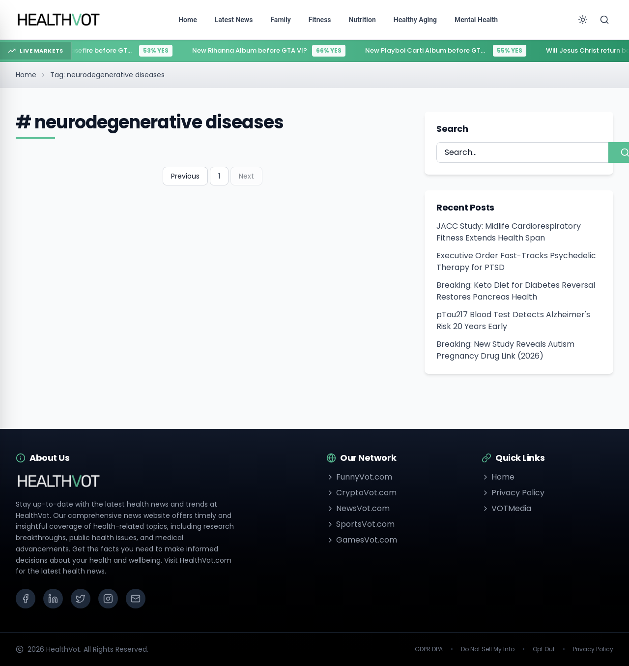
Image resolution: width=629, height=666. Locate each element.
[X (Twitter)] (80, 598)
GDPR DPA (429, 649)
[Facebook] (25, 598)
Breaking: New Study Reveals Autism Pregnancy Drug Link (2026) (505, 350)
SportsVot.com (360, 524)
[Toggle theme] (583, 20)
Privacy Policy (513, 492)
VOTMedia (506, 508)
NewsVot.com (358, 508)
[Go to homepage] (59, 20)
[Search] (604, 20)
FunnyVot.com (359, 477)
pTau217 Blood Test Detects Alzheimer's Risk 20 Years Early (513, 320)
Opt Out (544, 649)
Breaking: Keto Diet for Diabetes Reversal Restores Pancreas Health (515, 291)
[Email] (135, 598)
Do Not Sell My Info (488, 649)
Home (26, 75)
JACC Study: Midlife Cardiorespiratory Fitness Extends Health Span (508, 231)
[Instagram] (108, 598)
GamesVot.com (361, 539)
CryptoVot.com (361, 492)
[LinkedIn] (53, 598)
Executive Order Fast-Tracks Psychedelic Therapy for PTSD (516, 261)
